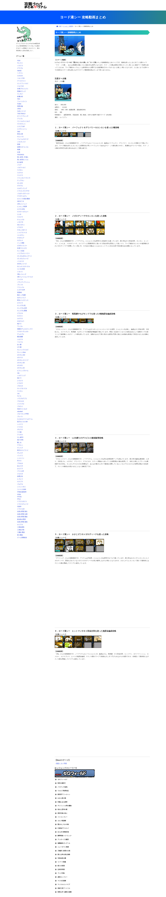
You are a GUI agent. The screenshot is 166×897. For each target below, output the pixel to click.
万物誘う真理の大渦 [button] (62, 851)
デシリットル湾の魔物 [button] (63, 806)
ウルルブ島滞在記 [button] (62, 791)
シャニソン (20, 458)
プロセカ (20, 463)
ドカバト (20, 271)
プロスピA (20, 401)
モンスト (20, 63)
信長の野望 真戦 (22, 522)
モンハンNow (21, 352)
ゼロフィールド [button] (61, 779)
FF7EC (19, 496)
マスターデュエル (22, 331)
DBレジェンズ (21, 274)
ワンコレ (20, 326)
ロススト (20, 316)
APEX (19, 108)
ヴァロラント (21, 124)
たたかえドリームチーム (25, 419)
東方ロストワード (22, 450)
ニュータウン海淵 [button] (62, 847)
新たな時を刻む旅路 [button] (62, 854)
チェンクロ (20, 219)
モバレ (19, 396)
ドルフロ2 (20, 86)
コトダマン (20, 235)
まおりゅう (20, 321)
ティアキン (20, 180)
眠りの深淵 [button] (60, 866)
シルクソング (21, 375)
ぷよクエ (20, 339)
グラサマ (20, 227)
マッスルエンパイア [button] (62, 884)
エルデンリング (22, 188)
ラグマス (20, 172)
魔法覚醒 (20, 336)
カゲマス (20, 318)
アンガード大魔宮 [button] (62, 839)
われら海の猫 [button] (60, 798)
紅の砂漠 (20, 162)
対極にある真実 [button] (61, 802)
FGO (18, 60)
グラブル (20, 68)
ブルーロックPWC (23, 414)
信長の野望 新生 (22, 511)
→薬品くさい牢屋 (61, 763)
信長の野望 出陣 (22, 514)
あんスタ (20, 466)
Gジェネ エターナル (23, 266)
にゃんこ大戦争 (22, 206)
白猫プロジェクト (22, 88)
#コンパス (20, 136)
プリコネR (20, 471)
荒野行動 (20, 106)
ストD (19, 214)
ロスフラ (20, 481)
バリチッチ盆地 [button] (61, 787)
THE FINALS (21, 113)
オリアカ (20, 524)
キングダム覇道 (22, 310)
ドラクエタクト (22, 501)
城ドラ (19, 378)
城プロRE (20, 440)
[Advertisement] (28, 574)
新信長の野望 (21, 519)
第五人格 (20, 134)
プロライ (20, 406)
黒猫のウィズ (21, 91)
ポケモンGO (21, 355)
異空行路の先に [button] (61, 813)
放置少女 (20, 476)
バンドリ (20, 455)
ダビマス (20, 429)
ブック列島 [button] (60, 873)
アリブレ (20, 118)
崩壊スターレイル (22, 147)
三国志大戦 (20, 529)
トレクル (20, 279)
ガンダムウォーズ (22, 258)
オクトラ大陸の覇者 (23, 198)
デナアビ (20, 185)
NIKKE (19, 70)
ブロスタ (20, 386)
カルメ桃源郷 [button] (60, 821)
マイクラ (20, 175)
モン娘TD (20, 437)
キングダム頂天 (22, 308)
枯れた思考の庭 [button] (61, 809)
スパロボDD (21, 269)
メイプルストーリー (23, 253)
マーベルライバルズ (23, 121)
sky (18, 373)
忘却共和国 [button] (60, 869)
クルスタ (20, 473)
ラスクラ (20, 217)
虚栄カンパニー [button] (61, 877)
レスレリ (20, 479)
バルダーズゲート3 (23, 193)
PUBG (19, 104)
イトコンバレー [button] (61, 817)
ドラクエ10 (20, 509)
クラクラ (20, 380)
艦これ (19, 442)
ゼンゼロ (20, 183)
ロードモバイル (22, 388)
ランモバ (20, 94)
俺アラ (19, 323)
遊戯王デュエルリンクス (25, 329)
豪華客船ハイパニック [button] (63, 836)
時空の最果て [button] (60, 783)
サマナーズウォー (22, 211)
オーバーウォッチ (22, 116)
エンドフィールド (22, 83)
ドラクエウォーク (22, 504)
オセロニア (20, 237)
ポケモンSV (21, 362)
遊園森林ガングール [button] (62, 843)
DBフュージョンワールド (25, 277)
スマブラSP (21, 126)
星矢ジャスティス (22, 300)
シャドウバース (22, 232)
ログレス (20, 240)
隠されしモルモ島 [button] (62, 824)
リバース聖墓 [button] (60, 862)
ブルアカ (20, 484)
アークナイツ (21, 81)
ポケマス (20, 357)
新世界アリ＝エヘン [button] (62, 794)
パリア (19, 165)
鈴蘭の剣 (20, 96)
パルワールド (21, 167)
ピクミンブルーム (22, 370)
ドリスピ (20, 427)
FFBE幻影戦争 (21, 492)
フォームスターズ (22, 139)
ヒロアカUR (21, 290)
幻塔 (18, 152)
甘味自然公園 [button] (60, 858)
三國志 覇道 (21, 532)
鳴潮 (18, 149)
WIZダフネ (20, 201)
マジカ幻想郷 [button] (60, 881)
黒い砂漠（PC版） (23, 157)
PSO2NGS (20, 154)
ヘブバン (20, 73)
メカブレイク (21, 142)
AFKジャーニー (22, 204)
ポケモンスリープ (22, 360)
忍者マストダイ (22, 248)
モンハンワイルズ (22, 349)
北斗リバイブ (21, 297)
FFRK (19, 494)
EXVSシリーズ (22, 263)
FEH (18, 99)
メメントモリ (21, 486)
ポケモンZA (21, 368)
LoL (18, 393)
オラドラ (20, 303)
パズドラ (20, 65)
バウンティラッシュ (23, 282)
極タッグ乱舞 (21, 295)
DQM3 (19, 506)
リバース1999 (21, 489)
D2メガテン (21, 224)
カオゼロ (20, 75)
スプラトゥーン (22, 129)
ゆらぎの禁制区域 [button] (62, 832)
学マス (19, 460)
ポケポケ (20, 365)
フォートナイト (22, 101)
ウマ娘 (19, 432)
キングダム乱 (21, 305)
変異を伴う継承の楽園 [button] (63, 892)
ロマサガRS (21, 209)
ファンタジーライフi (23, 178)
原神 (18, 144)
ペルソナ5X (21, 78)
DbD (18, 131)
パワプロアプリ (22, 398)
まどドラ (20, 468)
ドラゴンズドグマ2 (23, 191)
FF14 (19, 499)
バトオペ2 (20, 261)
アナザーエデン (22, 196)
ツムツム (20, 342)
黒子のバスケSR (22, 421)
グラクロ (20, 313)
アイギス (20, 434)
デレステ (20, 453)
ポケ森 (19, 347)
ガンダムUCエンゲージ (24, 256)
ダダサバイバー (22, 245)
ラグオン (20, 170)
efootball (20, 411)
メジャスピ (20, 403)
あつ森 (19, 344)
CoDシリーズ (21, 111)
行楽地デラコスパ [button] (62, 828)
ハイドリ (20, 424)
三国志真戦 (20, 527)
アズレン (20, 445)
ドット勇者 (20, 243)
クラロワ (20, 383)
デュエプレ (20, 334)
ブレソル (20, 284)
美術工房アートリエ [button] (62, 888)
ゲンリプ (20, 447)
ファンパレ (20, 287)
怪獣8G (19, 292)
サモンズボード (22, 230)
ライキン (20, 391)
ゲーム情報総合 (22, 537)
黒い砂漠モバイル (22, 159)
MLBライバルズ (22, 409)
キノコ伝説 (20, 251)
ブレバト (20, 416)
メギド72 (20, 222)
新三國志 (20, 535)
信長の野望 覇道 (22, 516)
